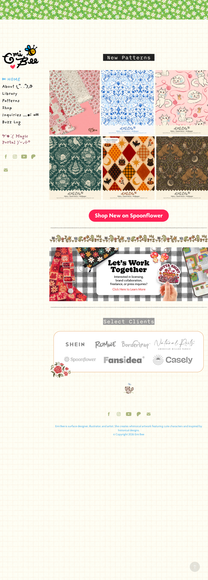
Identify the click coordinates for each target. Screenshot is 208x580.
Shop (7, 108)
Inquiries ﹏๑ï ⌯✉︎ (20, 115)
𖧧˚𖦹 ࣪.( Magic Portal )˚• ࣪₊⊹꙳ (16, 140)
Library (9, 94)
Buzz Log (11, 122)
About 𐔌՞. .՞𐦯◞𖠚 (17, 87)
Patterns (11, 101)
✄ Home (11, 80)
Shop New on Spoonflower (129, 215)
